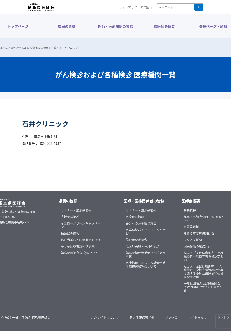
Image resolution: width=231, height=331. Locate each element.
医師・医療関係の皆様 (115, 26)
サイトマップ (128, 7)
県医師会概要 (164, 26)
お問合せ (147, 7)
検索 (198, 7)
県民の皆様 (66, 26)
